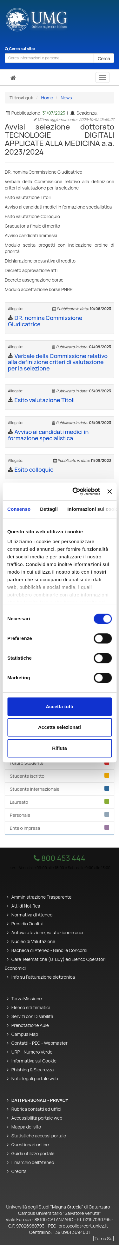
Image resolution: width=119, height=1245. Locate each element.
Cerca (104, 59)
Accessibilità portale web (37, 1118)
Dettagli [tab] (49, 509)
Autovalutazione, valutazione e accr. (48, 932)
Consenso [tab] (18, 509)
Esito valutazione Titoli (45, 400)
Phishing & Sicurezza (32, 1070)
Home (47, 98)
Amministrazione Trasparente (41, 897)
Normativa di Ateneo (32, 915)
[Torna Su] (103, 1238)
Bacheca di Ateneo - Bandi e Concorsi (49, 950)
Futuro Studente (59, 763)
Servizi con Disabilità (32, 1016)
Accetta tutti (59, 706)
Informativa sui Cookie (33, 1061)
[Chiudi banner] (109, 491)
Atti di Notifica (25, 906)
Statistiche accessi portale (38, 1136)
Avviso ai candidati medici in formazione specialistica (48, 435)
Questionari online (30, 1145)
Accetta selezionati (59, 727)
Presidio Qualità (27, 924)
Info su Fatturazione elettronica (43, 977)
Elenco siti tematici (30, 1007)
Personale (59, 815)
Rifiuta (59, 748)
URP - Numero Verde (32, 1052)
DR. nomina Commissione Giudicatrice (45, 321)
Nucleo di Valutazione (33, 941)
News (66, 98)
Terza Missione (26, 998)
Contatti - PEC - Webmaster (39, 1043)
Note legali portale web (34, 1078)
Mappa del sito (26, 1127)
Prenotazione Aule (30, 1025)
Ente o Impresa (59, 828)
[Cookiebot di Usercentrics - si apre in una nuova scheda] (75, 491)
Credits (19, 1171)
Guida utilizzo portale (33, 1153)
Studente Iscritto (59, 776)
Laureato (59, 802)
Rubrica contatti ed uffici (36, 1109)
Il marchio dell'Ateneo (32, 1162)
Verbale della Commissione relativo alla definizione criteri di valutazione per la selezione (58, 362)
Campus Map (24, 1034)
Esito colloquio (34, 469)
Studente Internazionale (59, 789)
